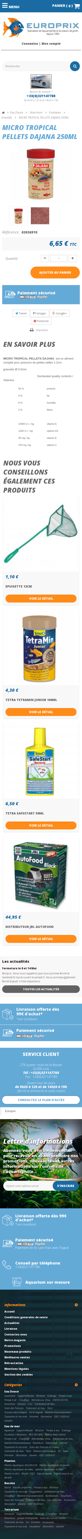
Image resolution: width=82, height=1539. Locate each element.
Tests (49, 1408)
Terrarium (11, 1509)
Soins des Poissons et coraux (44, 1447)
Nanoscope (51, 1442)
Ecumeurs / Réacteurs (15, 1434)
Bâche (7, 1487)
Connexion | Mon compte (41, 44)
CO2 (30, 1403)
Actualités (11, 1323)
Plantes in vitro (11, 1473)
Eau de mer (12, 1426)
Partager (39, 313)
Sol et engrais (36, 1412)
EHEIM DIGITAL (60, 1400)
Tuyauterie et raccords (15, 1416)
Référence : (11, 232)
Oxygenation (35, 1491)
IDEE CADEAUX (62, 1416)
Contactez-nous (15, 1334)
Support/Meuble (25, 1395)
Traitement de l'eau (35, 1408)
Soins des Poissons (14, 1408)
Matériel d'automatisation (58, 1412)
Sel (59, 1451)
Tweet (21, 313)
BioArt (25, 1473)
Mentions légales (16, 1369)
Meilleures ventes (17, 1357)
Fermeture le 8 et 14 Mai (19, 968)
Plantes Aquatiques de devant (54, 1465)
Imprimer (42, 330)
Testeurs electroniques (15, 1412)
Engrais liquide (44, 1473)
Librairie (8, 1420)
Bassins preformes (22, 1487)
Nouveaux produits (17, 1352)
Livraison (10, 1329)
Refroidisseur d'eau (41, 1400)
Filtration (40, 1395)
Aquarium (9, 1430)
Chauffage (24, 1400)
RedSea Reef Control (55, 1434)
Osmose (21, 1403)
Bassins (9, 1483)
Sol (48, 1500)
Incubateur (34, 1526)
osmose (63, 1442)
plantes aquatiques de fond (49, 1469)
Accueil (9, 1311)
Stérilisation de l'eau (45, 1403)
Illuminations (51, 1495)
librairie (8, 1477)
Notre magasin (15, 1340)
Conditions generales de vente (26, 1317)
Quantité (11, 258)
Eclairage (51, 1395)
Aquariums (9, 1395)
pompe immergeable (27, 1518)
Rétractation (13, 1363)
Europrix (10, 1111)
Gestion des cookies (18, 1374)
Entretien (33, 1416)
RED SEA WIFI (36, 1434)
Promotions (12, 1346)
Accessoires (69, 1500)
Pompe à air (10, 1400)
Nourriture (9, 1403)
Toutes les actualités (41, 989)
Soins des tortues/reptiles (53, 1518)
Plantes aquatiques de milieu (18, 1469)
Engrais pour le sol (63, 1473)
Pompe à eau (65, 1395)
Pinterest (41, 321)
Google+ (59, 313)
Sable (65, 1451)
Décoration (46, 1416)
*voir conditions (26, 1019)
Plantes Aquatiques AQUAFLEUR (20, 1465)
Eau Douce (11, 1391)
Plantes (9, 1461)
